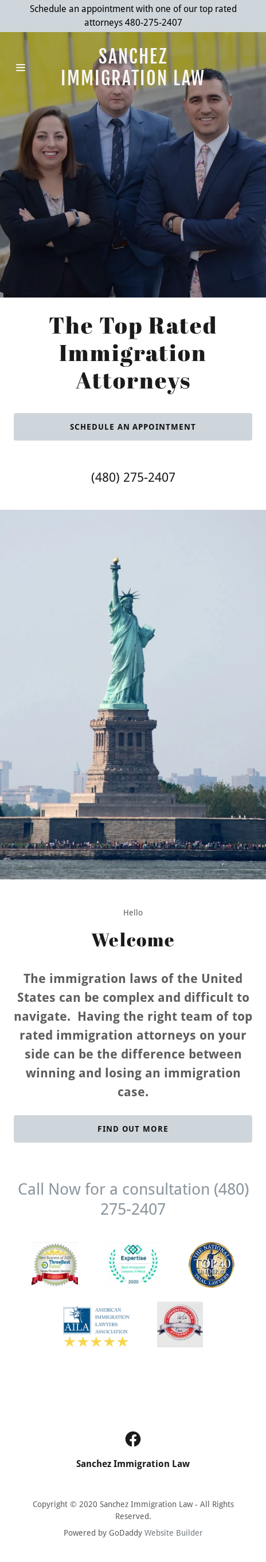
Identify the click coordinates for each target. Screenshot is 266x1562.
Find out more (133, 1128)
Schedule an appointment (133, 426)
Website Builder (173, 1532)
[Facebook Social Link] (133, 1439)
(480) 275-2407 (133, 477)
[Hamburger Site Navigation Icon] (29, 67)
